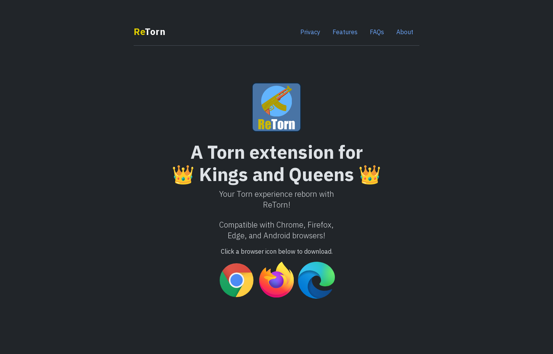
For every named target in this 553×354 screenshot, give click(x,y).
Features (345, 32)
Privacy (310, 32)
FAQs (377, 32)
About (404, 32)
